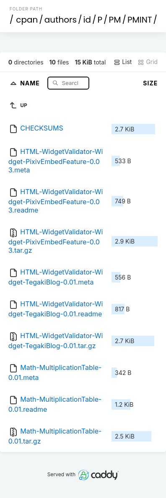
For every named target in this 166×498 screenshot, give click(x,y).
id (87, 20)
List (123, 62)
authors (60, 20)
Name (31, 82)
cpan (27, 20)
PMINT (139, 20)
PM (115, 20)
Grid (147, 62)
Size (150, 83)
